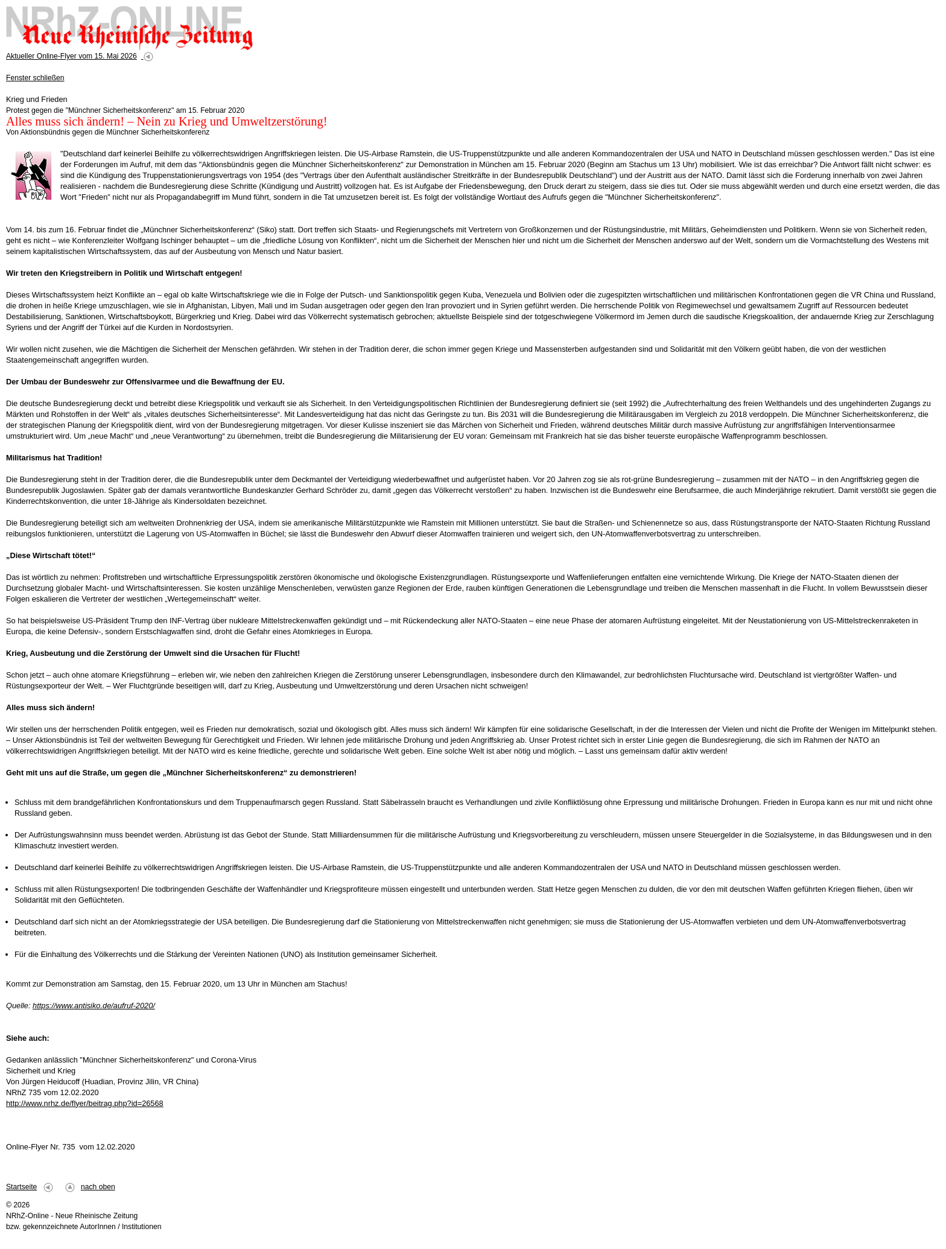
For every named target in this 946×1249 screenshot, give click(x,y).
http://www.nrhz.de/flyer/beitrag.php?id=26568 (84, 1103)
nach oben (98, 1187)
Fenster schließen (35, 78)
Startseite (21, 1187)
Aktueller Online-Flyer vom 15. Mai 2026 (71, 56)
